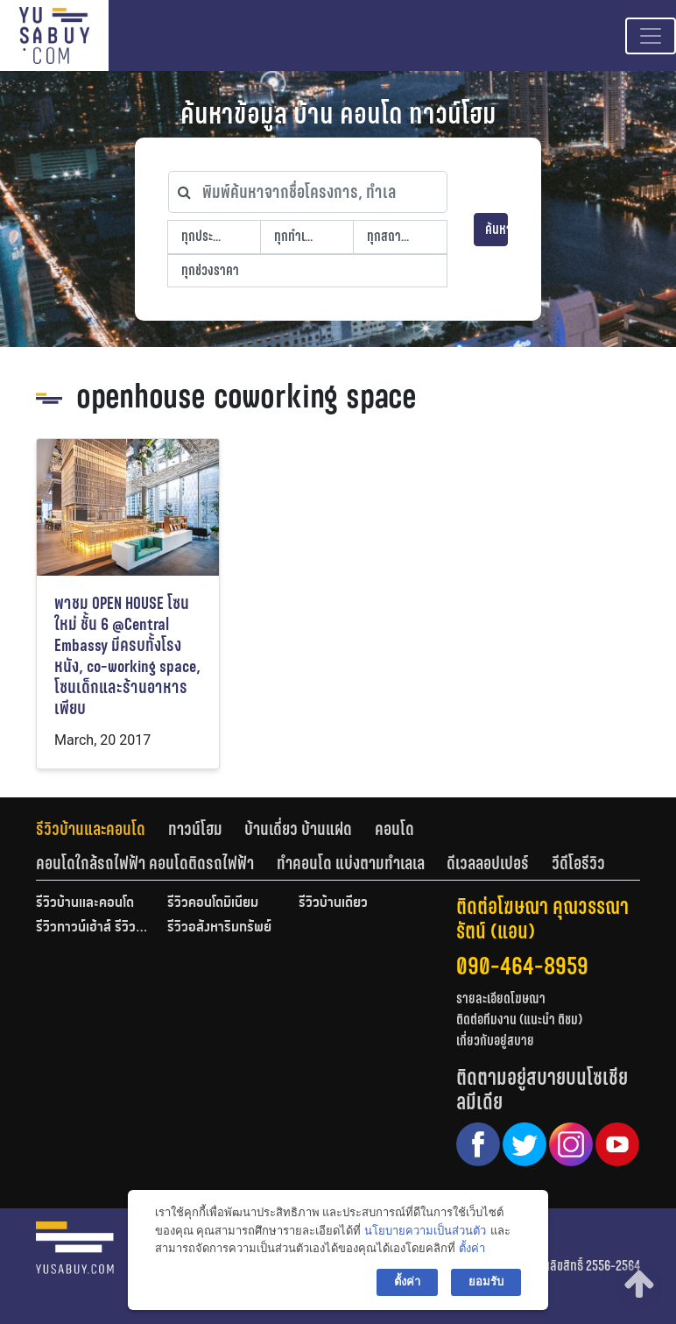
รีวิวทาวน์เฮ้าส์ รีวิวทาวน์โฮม (93, 928)
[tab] (102, 828)
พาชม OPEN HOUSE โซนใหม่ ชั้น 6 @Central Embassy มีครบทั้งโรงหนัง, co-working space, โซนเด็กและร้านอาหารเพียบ (127, 656)
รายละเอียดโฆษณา (501, 998)
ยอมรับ (485, 1281)
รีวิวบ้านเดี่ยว (333, 903)
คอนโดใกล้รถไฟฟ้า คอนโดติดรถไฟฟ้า (145, 863)
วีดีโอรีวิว (578, 863)
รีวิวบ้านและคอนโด (90, 829)
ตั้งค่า (472, 1248)
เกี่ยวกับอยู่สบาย (495, 1040)
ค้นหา (497, 229)
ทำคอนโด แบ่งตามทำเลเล (351, 863)
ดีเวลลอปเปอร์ (488, 863)
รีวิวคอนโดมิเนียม (212, 903)
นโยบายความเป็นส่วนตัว (425, 1230)
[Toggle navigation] (650, 36)
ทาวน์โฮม (195, 829)
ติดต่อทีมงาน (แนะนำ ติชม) (519, 1019)
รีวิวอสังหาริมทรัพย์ (219, 928)
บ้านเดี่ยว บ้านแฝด (298, 829)
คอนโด (394, 829)
